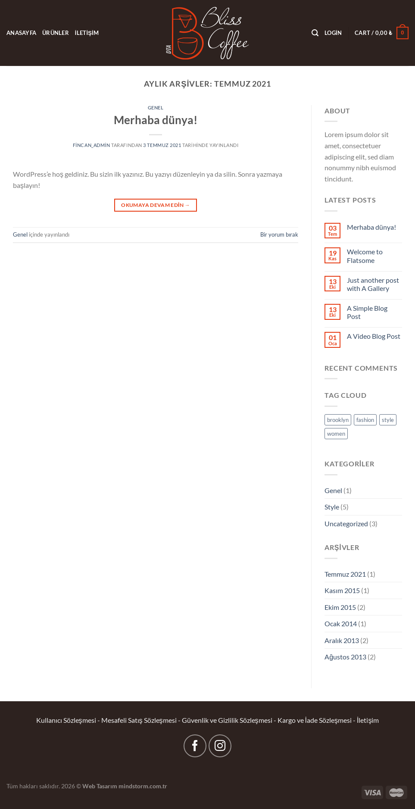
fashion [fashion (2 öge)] (365, 419)
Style (332, 507)
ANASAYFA (21, 32)
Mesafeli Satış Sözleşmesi (139, 720)
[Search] (315, 33)
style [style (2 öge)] (388, 419)
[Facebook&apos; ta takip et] (195, 745)
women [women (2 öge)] (336, 433)
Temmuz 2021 (345, 574)
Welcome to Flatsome (365, 255)
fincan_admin (91, 145)
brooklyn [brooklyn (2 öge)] (338, 419)
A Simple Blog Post (367, 312)
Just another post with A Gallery (373, 284)
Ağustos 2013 (345, 657)
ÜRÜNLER (55, 32)
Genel (156, 107)
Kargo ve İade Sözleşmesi (315, 720)
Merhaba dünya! (155, 119)
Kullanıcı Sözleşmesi (66, 720)
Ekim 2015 (340, 607)
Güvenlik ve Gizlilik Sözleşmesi (227, 720)
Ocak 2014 (341, 623)
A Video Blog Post (373, 336)
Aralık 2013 (342, 640)
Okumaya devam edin (155, 205)
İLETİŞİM (87, 32)
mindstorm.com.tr (143, 786)
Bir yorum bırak (279, 234)
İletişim (368, 720)
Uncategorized (346, 523)
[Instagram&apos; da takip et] (220, 745)
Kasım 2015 (342, 590)
